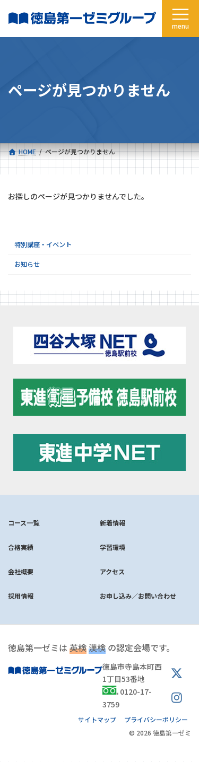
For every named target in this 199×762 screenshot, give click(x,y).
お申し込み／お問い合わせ (138, 595)
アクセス (112, 571)
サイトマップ (97, 719)
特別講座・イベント (43, 244)
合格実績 (20, 546)
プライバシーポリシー (156, 719)
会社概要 (20, 571)
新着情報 (112, 522)
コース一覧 (23, 522)
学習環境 (112, 546)
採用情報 (20, 595)
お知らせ (27, 264)
